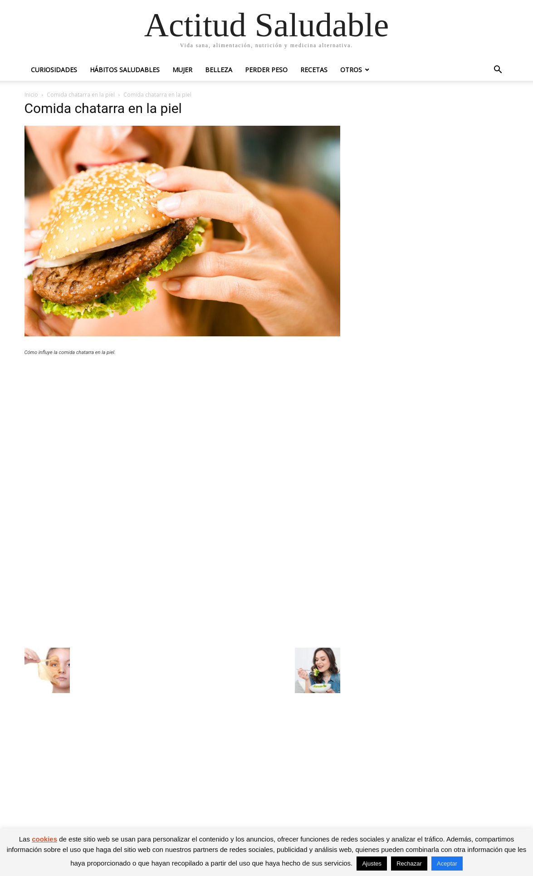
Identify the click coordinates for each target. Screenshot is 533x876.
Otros (351, 69)
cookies (44, 839)
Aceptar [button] (447, 863)
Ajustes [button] (371, 863)
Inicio (31, 94)
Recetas (314, 69)
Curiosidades (54, 69)
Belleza (218, 69)
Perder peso (266, 69)
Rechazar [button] (409, 863)
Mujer (182, 69)
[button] (498, 70)
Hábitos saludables (125, 69)
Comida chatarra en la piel (81, 94)
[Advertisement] (182, 429)
